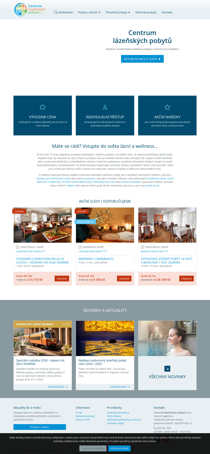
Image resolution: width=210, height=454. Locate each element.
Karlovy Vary (43, 178)
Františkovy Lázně (156, 178)
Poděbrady (54, 181)
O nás (79, 412)
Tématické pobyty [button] (116, 12)
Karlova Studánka (131, 181)
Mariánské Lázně (60, 178)
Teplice (70, 185)
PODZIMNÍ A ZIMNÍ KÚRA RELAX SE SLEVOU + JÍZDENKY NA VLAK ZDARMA (42, 260)
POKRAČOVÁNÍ (58, 386)
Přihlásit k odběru (39, 427)
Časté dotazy (114, 416)
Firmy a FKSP (83, 419)
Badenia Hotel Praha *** (154, 251)
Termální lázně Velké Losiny (77, 181)
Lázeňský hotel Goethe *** (31, 251)
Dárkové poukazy (145, 12)
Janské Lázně (152, 185)
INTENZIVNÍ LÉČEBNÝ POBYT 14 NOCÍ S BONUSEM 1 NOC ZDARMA (166, 260)
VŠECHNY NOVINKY (167, 376)
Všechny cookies (119, 448)
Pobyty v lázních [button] (88, 12)
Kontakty (167, 12)
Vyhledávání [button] (63, 12)
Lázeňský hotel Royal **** (93, 251)
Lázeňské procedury (118, 412)
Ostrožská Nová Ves (104, 181)
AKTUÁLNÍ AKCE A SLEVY (140, 59)
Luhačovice (89, 178)
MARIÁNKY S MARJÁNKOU (96, 259)
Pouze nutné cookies (93, 448)
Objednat (62, 278)
